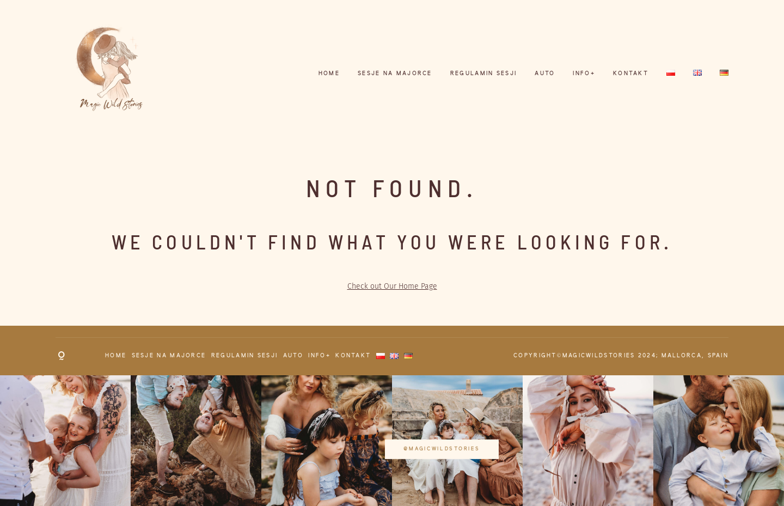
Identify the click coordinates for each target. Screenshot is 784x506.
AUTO (545, 73)
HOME (329, 73)
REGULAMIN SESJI (483, 73)
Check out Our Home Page (392, 286)
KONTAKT (630, 73)
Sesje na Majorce (395, 73)
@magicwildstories (392, 440)
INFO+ (584, 73)
